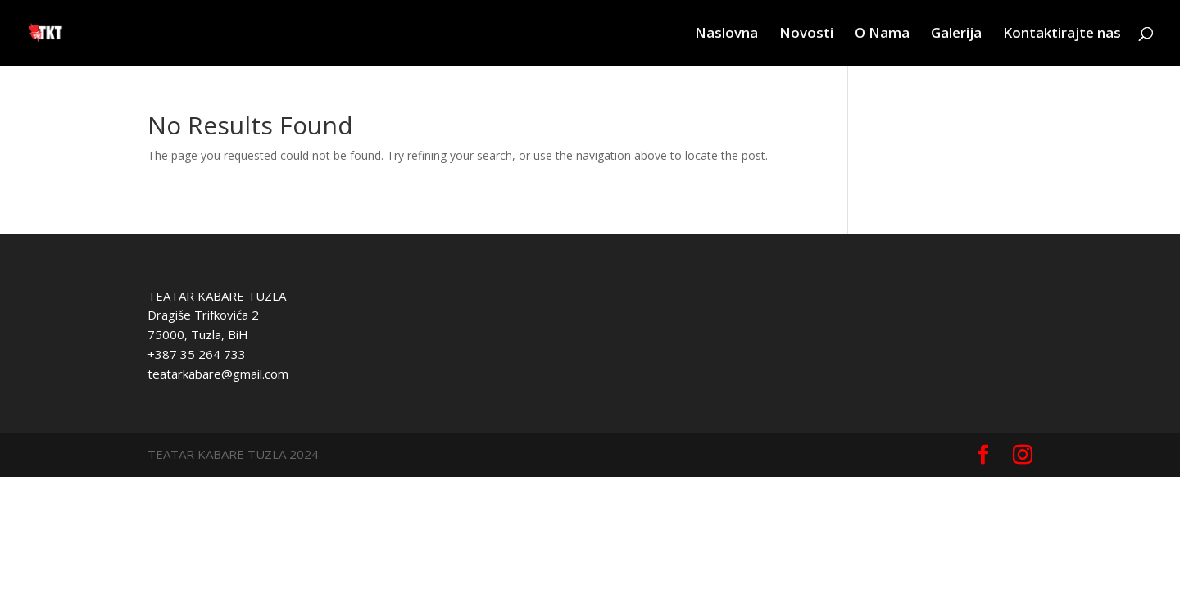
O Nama (882, 34)
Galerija (956, 34)
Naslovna (726, 34)
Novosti (806, 34)
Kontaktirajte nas (1062, 34)
